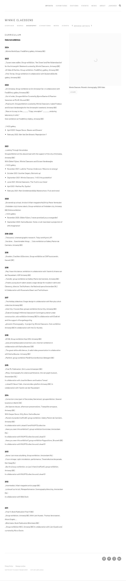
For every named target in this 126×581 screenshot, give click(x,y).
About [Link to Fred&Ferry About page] (103, 6)
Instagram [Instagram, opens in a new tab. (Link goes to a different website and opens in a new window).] (104, 559)
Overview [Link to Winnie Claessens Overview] (9, 26)
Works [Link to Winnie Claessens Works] (20, 26)
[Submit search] (120, 5)
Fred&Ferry (19, 5)
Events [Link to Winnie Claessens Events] (65, 26)
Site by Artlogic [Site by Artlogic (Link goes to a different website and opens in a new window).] (37, 570)
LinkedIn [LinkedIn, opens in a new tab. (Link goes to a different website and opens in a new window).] (119, 559)
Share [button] (73, 92)
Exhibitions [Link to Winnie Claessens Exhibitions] (45, 26)
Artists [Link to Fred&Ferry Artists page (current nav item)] (49, 6)
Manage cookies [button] (20, 566)
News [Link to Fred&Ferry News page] (94, 6)
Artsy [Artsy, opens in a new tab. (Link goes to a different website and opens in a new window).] (114, 559)
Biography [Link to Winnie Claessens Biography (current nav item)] (31, 26)
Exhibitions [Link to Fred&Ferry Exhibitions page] (61, 6)
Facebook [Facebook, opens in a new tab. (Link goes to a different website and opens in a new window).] (109, 559)
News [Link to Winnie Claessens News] (56, 26)
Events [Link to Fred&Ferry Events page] (85, 6)
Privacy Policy (9, 566)
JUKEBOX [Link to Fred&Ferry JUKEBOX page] (113, 6)
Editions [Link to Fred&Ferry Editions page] (74, 6)
